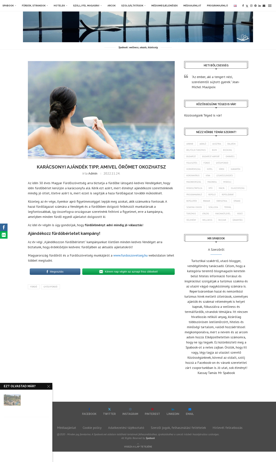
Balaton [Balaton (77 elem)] (234, 144)
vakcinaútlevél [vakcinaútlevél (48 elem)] (195, 223)
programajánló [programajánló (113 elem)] (215, 196)
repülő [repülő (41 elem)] (234, 196)
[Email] (264, 5)
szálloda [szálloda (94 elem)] (191, 216)
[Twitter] (247, 5)
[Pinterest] (255, 5)
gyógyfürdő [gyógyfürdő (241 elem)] (225, 163)
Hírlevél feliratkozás (227, 438)
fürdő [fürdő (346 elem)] (207, 163)
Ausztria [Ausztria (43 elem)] (218, 144)
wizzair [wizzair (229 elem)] (207, 230)
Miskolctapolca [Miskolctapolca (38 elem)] (195, 190)
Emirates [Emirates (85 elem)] (233, 157)
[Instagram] (251, 5)
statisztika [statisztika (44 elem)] (192, 210)
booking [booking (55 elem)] (230, 150)
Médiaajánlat (192, 5)
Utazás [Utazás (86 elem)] (238, 216)
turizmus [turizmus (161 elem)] (223, 216)
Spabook (8, 5)
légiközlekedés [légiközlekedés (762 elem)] (226, 177)
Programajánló (217, 5)
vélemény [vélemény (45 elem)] (227, 223)
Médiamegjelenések (164, 5)
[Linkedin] (259, 5)
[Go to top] (138, 456)
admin (92, 173)
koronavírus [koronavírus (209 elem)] (193, 177)
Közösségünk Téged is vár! (203, 115)
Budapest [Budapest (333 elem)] (192, 157)
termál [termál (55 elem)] (207, 216)
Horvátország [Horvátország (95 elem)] (194, 170)
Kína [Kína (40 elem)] (209, 177)
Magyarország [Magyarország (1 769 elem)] (194, 183)
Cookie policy (92, 438)
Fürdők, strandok (34, 5)
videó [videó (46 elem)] (212, 223)
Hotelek (59, 5)
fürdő (33, 286)
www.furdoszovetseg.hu (130, 255)
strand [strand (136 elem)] (209, 210)
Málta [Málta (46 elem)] (224, 190)
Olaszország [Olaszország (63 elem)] (194, 196)
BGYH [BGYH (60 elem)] (216, 150)
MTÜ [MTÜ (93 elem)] (212, 190)
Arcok (112, 5)
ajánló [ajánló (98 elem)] (204, 144)
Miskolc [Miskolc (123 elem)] (230, 183)
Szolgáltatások (132, 5)
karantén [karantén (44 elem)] (239, 170)
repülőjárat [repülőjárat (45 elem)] (193, 203)
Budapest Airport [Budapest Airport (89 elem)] (212, 157)
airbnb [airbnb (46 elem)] (190, 144)
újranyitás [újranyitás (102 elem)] (223, 230)
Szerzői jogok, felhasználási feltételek (178, 438)
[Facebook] (243, 5)
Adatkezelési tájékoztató (126, 438)
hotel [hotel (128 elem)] (212, 170)
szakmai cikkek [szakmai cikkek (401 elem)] (228, 210)
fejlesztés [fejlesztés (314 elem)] (192, 163)
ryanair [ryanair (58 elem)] (228, 203)
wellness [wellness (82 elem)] (192, 230)
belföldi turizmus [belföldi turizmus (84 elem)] (197, 150)
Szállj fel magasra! (86, 5)
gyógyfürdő (50, 286)
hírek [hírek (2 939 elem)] (225, 170)
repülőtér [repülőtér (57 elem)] (211, 203)
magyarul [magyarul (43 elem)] (214, 183)
